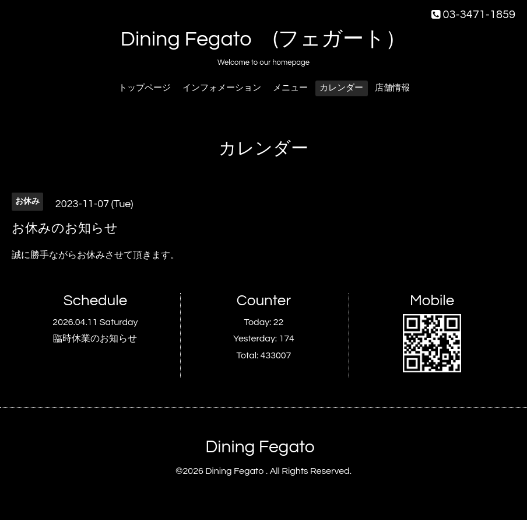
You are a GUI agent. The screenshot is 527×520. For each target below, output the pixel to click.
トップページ (144, 87)
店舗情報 (392, 87)
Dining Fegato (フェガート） (264, 39)
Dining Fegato (259, 447)
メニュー (290, 87)
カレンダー (341, 87)
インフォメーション (221, 87)
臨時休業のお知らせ (95, 338)
